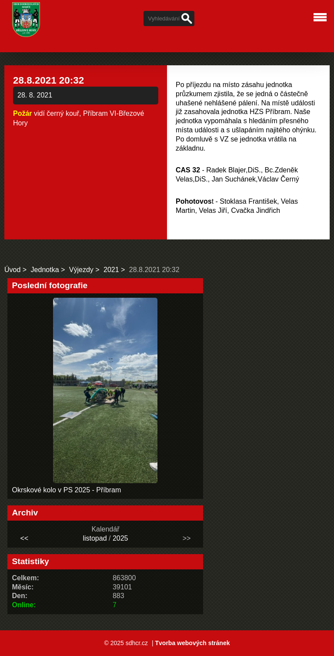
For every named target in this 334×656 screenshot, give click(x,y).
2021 (111, 269)
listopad (95, 538)
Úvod (12, 269)
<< (24, 538)
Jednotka (45, 269)
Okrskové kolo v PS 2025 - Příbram (66, 490)
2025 (120, 538)
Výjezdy (81, 269)
